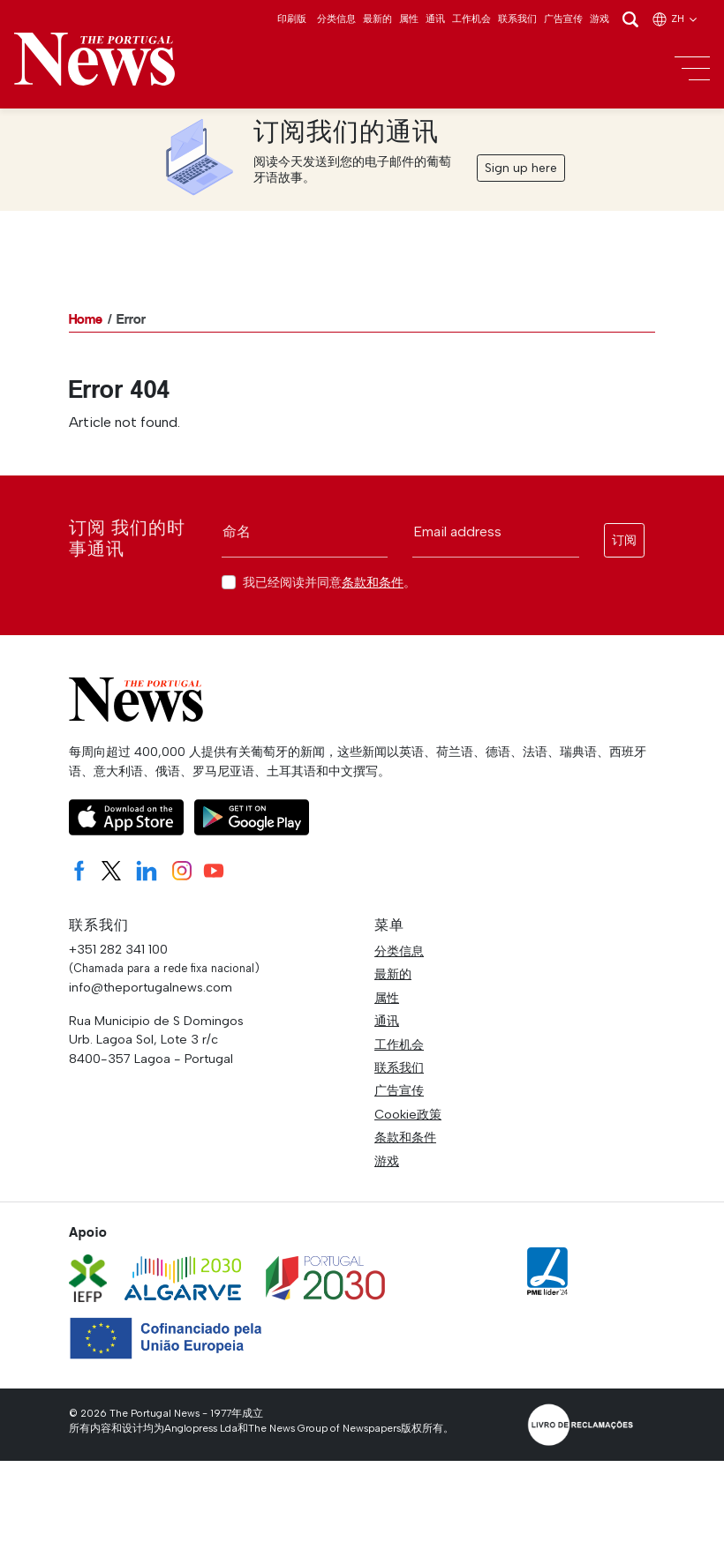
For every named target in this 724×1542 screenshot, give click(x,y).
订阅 (624, 540)
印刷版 (291, 18)
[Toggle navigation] (692, 68)
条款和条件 (372, 582)
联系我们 (517, 18)
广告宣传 (563, 18)
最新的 (377, 18)
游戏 (599, 18)
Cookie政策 (407, 1114)
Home (85, 319)
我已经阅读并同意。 (329, 582)
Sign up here (521, 168)
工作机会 (471, 18)
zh (675, 18)
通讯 (435, 18)
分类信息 (336, 18)
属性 (409, 18)
